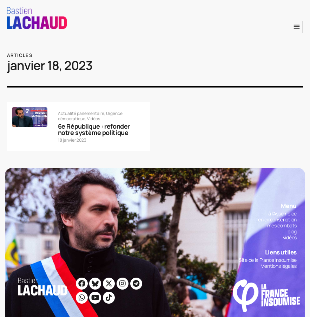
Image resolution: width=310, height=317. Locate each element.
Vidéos (93, 119)
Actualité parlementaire (81, 113)
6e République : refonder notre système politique (94, 129)
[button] (297, 27)
